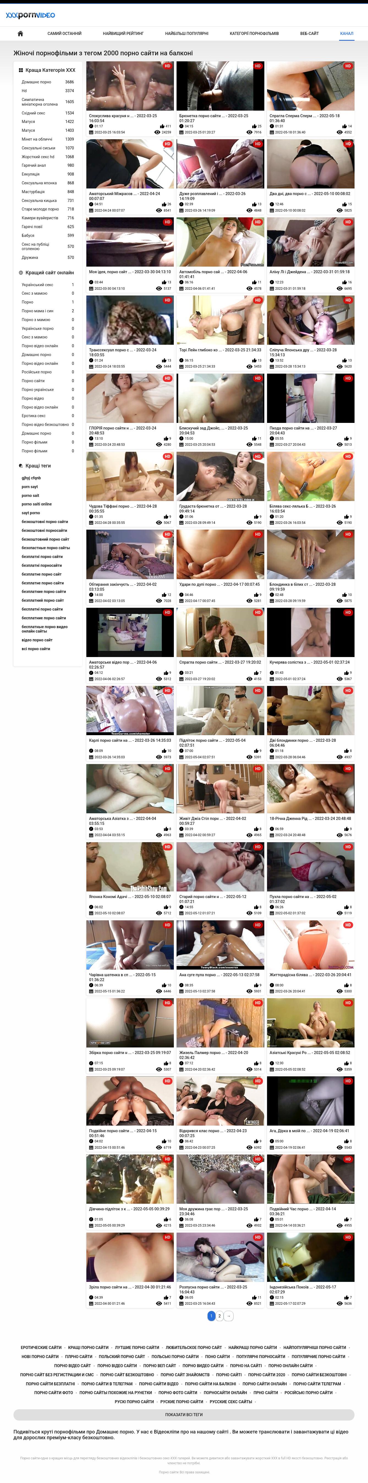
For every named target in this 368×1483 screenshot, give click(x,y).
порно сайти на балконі (210, 1384)
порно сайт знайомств (185, 1375)
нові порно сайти (40, 1357)
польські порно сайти (175, 1357)
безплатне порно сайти (43, 583)
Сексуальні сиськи (48, 148)
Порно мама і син (48, 311)
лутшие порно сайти (137, 1347)
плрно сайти (78, 1357)
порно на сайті (246, 1366)
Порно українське (48, 389)
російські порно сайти (309, 1393)
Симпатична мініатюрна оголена (48, 101)
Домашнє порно (48, 82)
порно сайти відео (158, 1384)
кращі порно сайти (88, 1347)
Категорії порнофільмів (254, 33)
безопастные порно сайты (46, 548)
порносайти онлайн (225, 1393)
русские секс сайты (231, 1402)
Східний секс (48, 113)
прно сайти (266, 1393)
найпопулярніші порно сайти (315, 1347)
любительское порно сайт (194, 1347)
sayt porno (31, 513)
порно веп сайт (159, 1366)
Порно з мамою (48, 320)
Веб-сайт (309, 33)
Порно (48, 302)
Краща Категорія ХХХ (50, 70)
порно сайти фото (53, 1393)
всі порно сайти (36, 649)
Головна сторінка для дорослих (20, 34)
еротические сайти (41, 1347)
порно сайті (229, 1375)
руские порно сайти (181, 1402)
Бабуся (48, 235)
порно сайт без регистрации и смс (57, 1375)
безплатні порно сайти (42, 556)
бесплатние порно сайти (44, 618)
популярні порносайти (260, 1357)
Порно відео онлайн (48, 346)
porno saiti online (37, 504)
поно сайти (217, 1357)
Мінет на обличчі (48, 139)
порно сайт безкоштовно (127, 1375)
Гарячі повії (48, 227)
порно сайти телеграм (317, 1384)
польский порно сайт (122, 1357)
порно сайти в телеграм (107, 1384)
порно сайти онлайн (265, 1384)
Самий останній (64, 33)
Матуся (48, 121)
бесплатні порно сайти (42, 609)
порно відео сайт (72, 1366)
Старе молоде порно (48, 209)
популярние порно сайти (318, 1357)
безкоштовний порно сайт (45, 539)
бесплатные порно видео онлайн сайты (45, 629)
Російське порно (48, 372)
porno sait (30, 495)
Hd (48, 91)
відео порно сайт (37, 640)
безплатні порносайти (42, 565)
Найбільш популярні (186, 33)
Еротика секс (48, 416)
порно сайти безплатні (50, 1384)
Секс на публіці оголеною (48, 246)
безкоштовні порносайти (44, 530)
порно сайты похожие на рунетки (115, 1393)
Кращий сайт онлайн (50, 272)
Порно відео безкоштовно (48, 424)
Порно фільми (48, 442)
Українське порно (48, 328)
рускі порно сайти (134, 1402)
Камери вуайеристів (48, 218)
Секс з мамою (48, 293)
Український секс (48, 285)
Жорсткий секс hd (48, 157)
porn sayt (30, 487)
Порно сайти (48, 381)
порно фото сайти (177, 1393)
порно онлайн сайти (290, 1366)
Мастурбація (48, 192)
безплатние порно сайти (44, 591)
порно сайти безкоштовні (319, 1375)
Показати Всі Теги (184, 1415)
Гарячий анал (48, 165)
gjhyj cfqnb (31, 478)
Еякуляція (48, 174)
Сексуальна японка (48, 183)
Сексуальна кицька (48, 200)
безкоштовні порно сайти (45, 521)
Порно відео (48, 398)
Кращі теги (38, 466)
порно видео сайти (203, 1366)
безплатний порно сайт (43, 600)
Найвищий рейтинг (123, 33)
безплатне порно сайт (42, 574)
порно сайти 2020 (266, 1375)
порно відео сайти (117, 1366)
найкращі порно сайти (253, 1347)
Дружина (48, 257)
